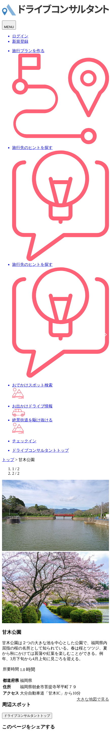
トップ (8, 460)
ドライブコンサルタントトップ (27, 716)
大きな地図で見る (93, 699)
